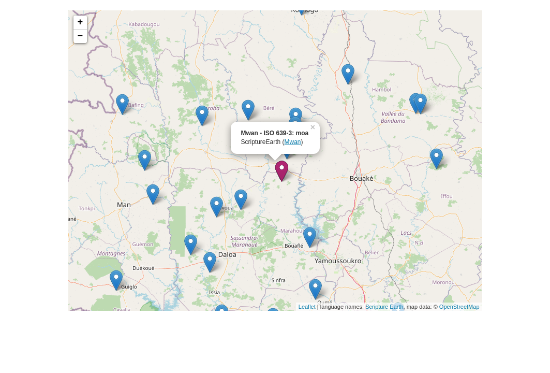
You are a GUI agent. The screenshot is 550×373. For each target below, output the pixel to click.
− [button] (80, 36)
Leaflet (307, 307)
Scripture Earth (384, 307)
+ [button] (80, 22)
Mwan (293, 142)
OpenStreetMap (459, 307)
